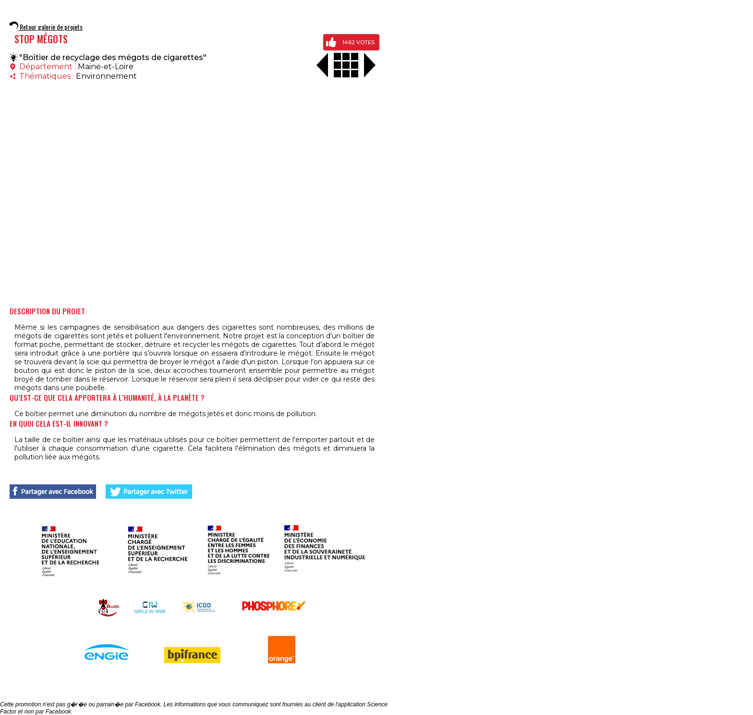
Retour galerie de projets (46, 27)
